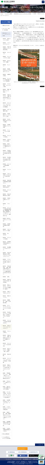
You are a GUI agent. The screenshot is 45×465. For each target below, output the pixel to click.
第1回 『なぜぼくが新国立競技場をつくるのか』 (7, 429)
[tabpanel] (22, 448)
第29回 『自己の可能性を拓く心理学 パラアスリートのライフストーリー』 (7, 254)
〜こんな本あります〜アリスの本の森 (6, 438)
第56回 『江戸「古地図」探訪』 (7, 110)
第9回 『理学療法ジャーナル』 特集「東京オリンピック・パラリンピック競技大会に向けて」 (7, 376)
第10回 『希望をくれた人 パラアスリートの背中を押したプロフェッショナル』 (7, 368)
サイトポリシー (8, 459)
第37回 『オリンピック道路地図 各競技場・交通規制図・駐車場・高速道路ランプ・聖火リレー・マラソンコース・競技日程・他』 (7, 211)
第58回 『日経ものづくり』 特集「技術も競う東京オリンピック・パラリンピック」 (7, 97)
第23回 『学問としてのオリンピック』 (7, 292)
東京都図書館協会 (11, 452)
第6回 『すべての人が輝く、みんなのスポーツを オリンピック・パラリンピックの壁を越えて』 (7, 395)
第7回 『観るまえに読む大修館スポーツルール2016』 (7, 388)
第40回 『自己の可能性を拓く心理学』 (7, 195)
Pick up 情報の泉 (6, 433)
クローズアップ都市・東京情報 (6, 29)
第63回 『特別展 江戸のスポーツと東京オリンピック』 (7, 70)
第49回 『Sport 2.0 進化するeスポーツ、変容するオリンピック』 (7, 145)
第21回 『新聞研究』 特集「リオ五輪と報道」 (7, 301)
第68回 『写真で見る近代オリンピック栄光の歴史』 (7, 48)
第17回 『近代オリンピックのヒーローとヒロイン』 (7, 327)
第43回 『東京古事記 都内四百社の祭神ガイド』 (7, 181)
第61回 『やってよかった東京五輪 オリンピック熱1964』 (7, 80)
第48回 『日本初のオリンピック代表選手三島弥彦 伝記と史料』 (7, 152)
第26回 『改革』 (6, 276)
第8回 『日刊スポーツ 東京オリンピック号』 (7, 382)
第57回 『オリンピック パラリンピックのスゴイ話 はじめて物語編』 (7, 104)
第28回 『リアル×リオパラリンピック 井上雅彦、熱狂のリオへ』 (7, 261)
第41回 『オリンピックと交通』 (7, 190)
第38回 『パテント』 (6, 204)
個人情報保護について (27, 459)
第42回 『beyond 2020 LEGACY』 (6, 186)
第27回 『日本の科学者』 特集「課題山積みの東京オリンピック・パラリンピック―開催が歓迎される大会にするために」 (7, 270)
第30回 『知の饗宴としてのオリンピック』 (7, 248)
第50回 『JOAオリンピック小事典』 (7, 140)
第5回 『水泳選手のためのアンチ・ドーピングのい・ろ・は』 (7, 402)
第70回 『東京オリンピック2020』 (7, 39)
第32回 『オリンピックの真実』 (7, 238)
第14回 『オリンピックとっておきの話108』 (7, 344)
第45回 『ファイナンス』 (7, 170)
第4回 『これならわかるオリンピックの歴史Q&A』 (7, 408)
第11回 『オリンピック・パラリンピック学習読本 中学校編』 (7, 360)
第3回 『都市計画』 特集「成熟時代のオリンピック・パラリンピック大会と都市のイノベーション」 (7, 415)
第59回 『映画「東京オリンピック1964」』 (7, 91)
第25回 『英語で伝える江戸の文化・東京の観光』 (7, 281)
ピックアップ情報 (6, 22)
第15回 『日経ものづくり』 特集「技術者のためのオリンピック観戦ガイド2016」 (7, 338)
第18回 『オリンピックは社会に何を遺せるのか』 (7, 321)
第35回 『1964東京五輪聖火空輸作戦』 (6, 225)
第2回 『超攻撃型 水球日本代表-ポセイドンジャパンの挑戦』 (7, 423)
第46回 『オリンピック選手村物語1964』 (7, 165)
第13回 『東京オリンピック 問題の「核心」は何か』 (7, 350)
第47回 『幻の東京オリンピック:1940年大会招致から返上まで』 (7, 159)
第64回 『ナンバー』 (6, 65)
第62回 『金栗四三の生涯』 (7, 75)
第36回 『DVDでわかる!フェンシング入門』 (7, 220)
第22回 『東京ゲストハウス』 (7, 296)
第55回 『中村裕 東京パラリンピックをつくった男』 (7, 115)
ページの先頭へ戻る (39, 444)
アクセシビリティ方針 (17, 459)
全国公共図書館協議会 (22, 452)
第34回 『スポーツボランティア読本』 (7, 230)
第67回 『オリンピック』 (7, 53)
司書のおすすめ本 (6, 25)
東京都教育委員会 (32, 452)
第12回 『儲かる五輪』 (7, 355)
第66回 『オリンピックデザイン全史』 (7, 57)
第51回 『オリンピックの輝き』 (7, 136)
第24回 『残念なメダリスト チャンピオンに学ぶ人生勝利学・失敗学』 (7, 287)
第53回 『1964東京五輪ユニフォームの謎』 (7, 126)
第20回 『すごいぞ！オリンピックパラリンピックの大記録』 (7, 307)
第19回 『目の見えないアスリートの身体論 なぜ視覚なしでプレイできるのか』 (7, 315)
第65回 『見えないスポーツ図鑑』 (7, 61)
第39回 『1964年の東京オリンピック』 (6, 199)
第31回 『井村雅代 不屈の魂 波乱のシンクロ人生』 (7, 243)
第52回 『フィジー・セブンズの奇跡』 (6, 131)
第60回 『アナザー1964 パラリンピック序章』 (7, 85)
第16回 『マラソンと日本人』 (7, 332)
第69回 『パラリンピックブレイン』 (7, 43)
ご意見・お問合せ (36, 459)
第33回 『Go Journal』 (6, 234)
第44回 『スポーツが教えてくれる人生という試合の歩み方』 (7, 175)
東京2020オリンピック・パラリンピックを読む (7, 34)
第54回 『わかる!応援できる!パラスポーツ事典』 (7, 120)
